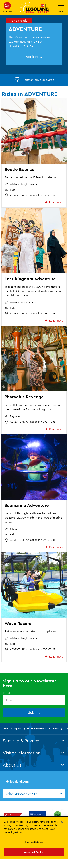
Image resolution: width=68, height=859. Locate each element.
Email (6, 693)
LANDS (55, 728)
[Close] (62, 822)
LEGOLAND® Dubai (36, 728)
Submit (34, 712)
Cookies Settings (34, 841)
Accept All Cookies (34, 852)
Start (5, 728)
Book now (34, 56)
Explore (18, 728)
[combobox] (34, 793)
